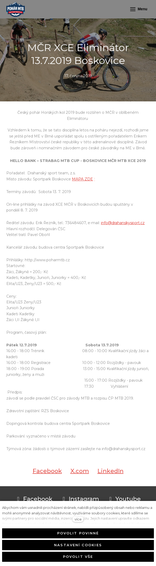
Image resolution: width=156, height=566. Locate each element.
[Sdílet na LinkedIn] (110, 473)
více (78, 519)
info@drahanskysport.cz (123, 222)
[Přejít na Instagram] (80, 499)
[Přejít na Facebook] (33, 499)
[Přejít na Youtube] (124, 499)
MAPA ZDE (82, 179)
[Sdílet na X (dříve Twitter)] (79, 473)
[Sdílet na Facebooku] (47, 473)
